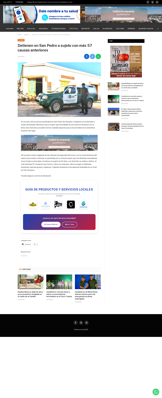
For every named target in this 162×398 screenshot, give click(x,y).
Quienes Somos (146, 29)
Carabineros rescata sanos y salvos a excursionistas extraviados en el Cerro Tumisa (59, 294)
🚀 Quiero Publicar (51, 224)
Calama (9, 29)
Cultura (120, 29)
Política (74, 29)
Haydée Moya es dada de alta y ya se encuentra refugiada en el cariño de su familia (50, 2)
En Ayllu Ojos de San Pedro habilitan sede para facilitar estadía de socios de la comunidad (131, 112)
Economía (107, 29)
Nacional (43, 29)
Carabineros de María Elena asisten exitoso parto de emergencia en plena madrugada (86, 295)
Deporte (85, 29)
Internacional (59, 29)
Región (20, 29)
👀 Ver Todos (69, 224)
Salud (96, 29)
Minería (131, 29)
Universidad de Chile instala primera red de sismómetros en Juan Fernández (132, 126)
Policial (31, 29)
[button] (156, 392)
